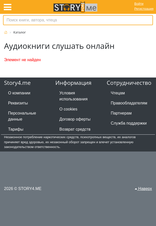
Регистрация (143, 9)
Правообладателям (129, 103)
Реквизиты (18, 103)
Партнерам (121, 113)
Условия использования (73, 96)
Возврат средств (74, 129)
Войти (138, 4)
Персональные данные (22, 116)
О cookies (68, 109)
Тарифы (15, 129)
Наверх (143, 188)
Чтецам (118, 93)
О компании (19, 93)
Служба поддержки (129, 123)
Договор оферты (74, 119)
